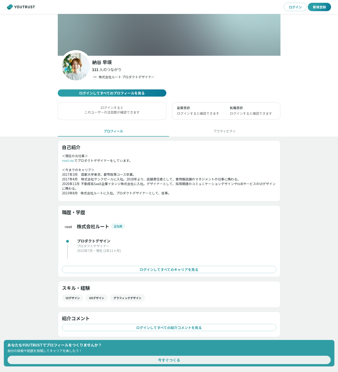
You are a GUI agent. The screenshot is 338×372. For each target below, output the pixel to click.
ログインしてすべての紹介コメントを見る (169, 327)
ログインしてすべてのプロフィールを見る (112, 93)
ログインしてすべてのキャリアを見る (169, 269)
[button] (107, 69)
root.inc (68, 160)
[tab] (113, 131)
